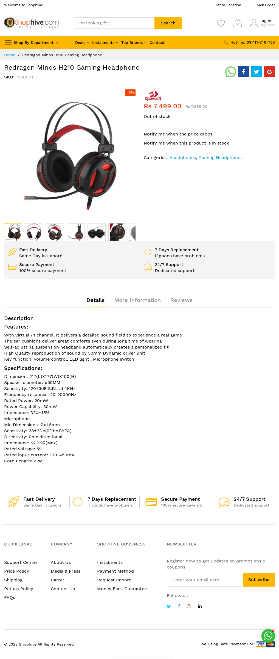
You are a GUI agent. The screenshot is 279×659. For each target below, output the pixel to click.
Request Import (114, 579)
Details (95, 300)
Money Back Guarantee (122, 588)
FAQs (9, 597)
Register (267, 25)
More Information (137, 300)
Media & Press (65, 571)
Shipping (13, 579)
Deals (80, 42)
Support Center (21, 562)
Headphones (182, 157)
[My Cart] (237, 23)
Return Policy (18, 588)
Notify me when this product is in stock (186, 143)
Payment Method (115, 571)
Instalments (103, 42)
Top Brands (132, 42)
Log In (265, 20)
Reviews (181, 300)
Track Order (265, 5)
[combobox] (114, 23)
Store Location (228, 5)
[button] (34, 232)
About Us (61, 562)
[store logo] (31, 23)
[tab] (95, 300)
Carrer (57, 579)
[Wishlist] (221, 23)
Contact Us (63, 588)
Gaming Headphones (220, 157)
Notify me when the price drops (178, 134)
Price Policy (16, 571)
